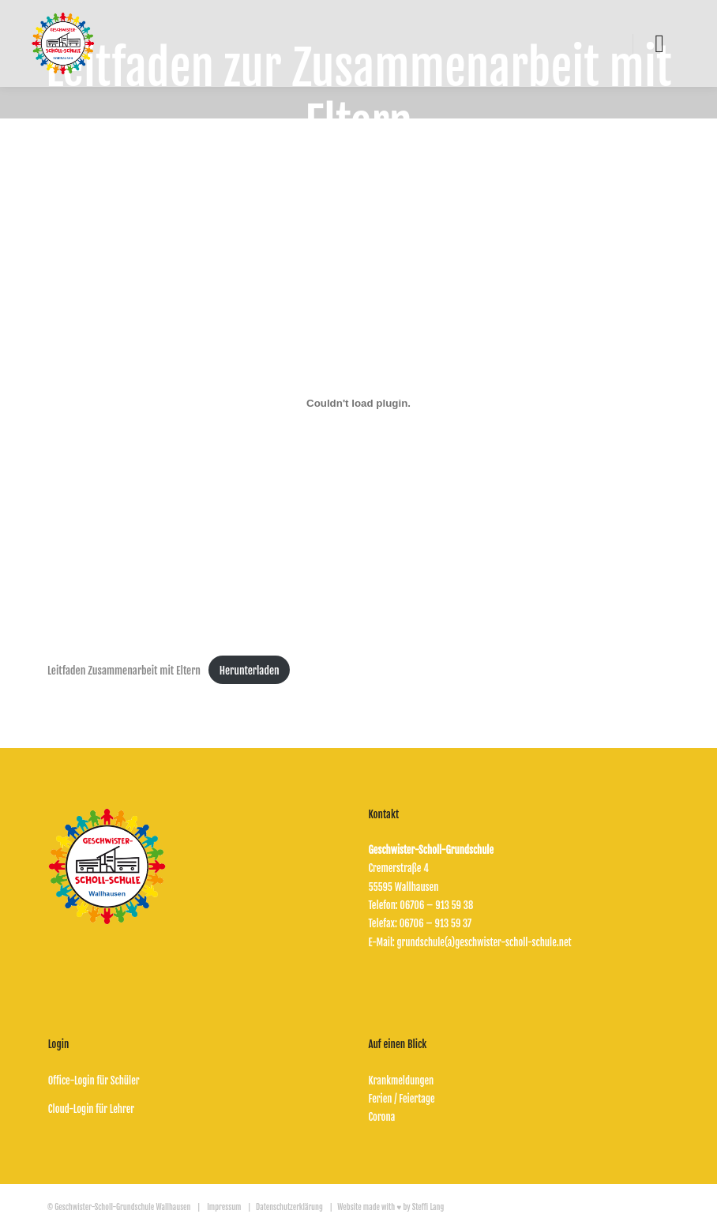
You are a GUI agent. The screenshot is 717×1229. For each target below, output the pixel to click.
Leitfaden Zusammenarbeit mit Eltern (124, 670)
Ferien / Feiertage (401, 1098)
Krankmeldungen (401, 1080)
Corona (381, 1117)
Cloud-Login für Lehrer (91, 1109)
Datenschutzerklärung (290, 1207)
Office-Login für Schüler (94, 1080)
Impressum (224, 1207)
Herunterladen (250, 670)
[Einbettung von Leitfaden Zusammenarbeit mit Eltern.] (358, 403)
